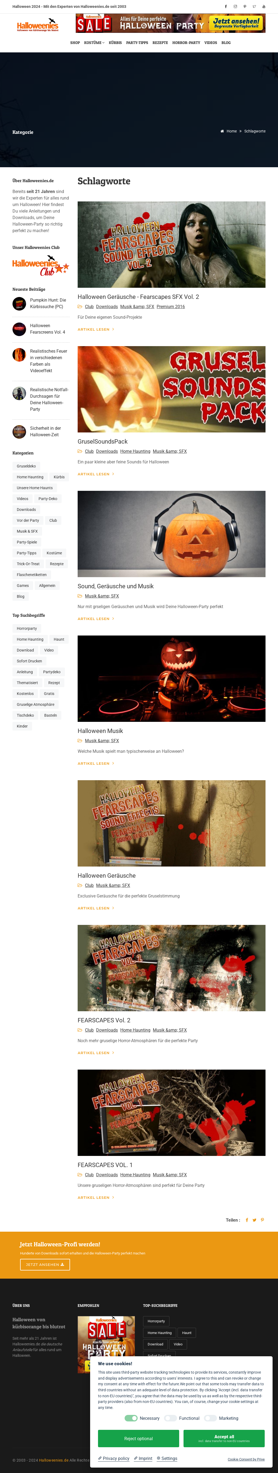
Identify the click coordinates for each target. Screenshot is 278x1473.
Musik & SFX (27, 531)
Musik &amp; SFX (137, 306)
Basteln (50, 715)
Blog (226, 42)
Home (228, 131)
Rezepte (160, 42)
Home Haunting (30, 477)
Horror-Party (186, 42)
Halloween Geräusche (107, 875)
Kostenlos (25, 693)
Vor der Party (28, 520)
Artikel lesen (96, 329)
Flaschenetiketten (32, 575)
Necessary (150, 1418)
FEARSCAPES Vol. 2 (104, 1020)
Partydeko (52, 672)
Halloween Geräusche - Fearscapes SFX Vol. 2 (138, 296)
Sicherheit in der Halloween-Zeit (45, 431)
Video (49, 650)
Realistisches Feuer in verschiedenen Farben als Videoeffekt (48, 361)
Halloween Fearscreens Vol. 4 (47, 329)
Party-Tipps (137, 42)
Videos (210, 42)
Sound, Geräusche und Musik (116, 586)
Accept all (224, 1438)
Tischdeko (25, 715)
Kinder (22, 726)
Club (53, 520)
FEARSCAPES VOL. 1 (105, 1165)
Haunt (59, 639)
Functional (189, 1418)
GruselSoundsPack (103, 441)
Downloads (26, 509)
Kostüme (94, 42)
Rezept (54, 683)
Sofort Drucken (29, 661)
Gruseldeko (26, 466)
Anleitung (25, 672)
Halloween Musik (100, 731)
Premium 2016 (171, 306)
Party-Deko (48, 499)
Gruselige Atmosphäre (35, 704)
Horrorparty (27, 628)
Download (25, 650)
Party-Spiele (27, 542)
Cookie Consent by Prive (246, 1459)
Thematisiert (27, 683)
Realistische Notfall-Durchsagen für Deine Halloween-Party (49, 399)
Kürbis (115, 42)
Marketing (228, 1418)
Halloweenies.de (54, 1460)
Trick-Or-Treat (28, 564)
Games (23, 585)
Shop (75, 42)
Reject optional (138, 1438)
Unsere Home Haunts (35, 488)
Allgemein (47, 585)
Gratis (49, 693)
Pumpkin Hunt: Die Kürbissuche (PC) (48, 303)
